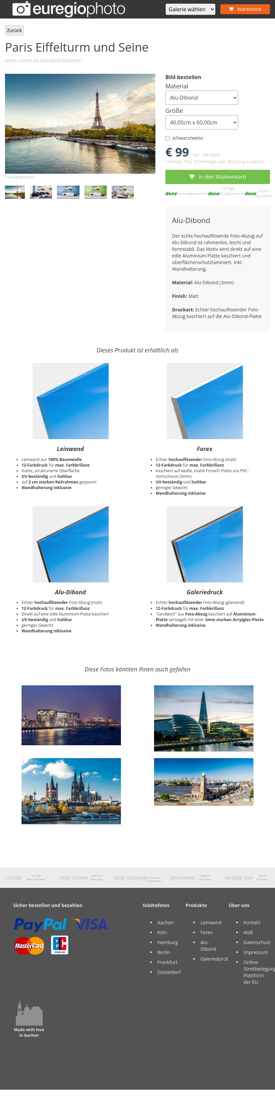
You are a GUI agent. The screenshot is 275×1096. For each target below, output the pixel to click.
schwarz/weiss (184, 138)
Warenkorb (245, 9)
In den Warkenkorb (217, 176)
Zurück (14, 30)
